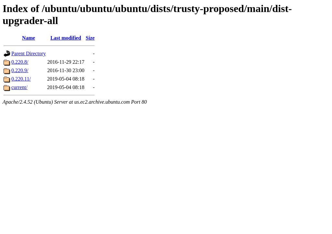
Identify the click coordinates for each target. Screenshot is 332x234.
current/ (19, 87)
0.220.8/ (19, 62)
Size (90, 38)
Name (28, 38)
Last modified (65, 38)
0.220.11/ (21, 79)
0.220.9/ (19, 70)
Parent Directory (28, 53)
